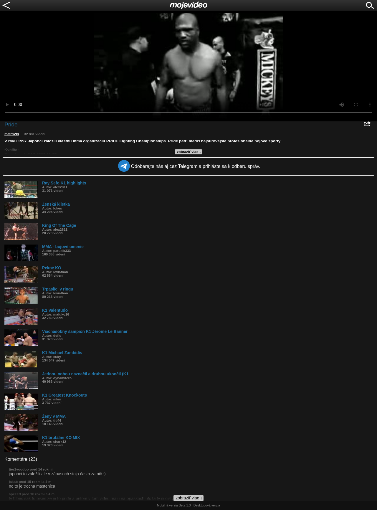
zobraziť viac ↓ (189, 152)
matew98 (11, 134)
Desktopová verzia (207, 505)
